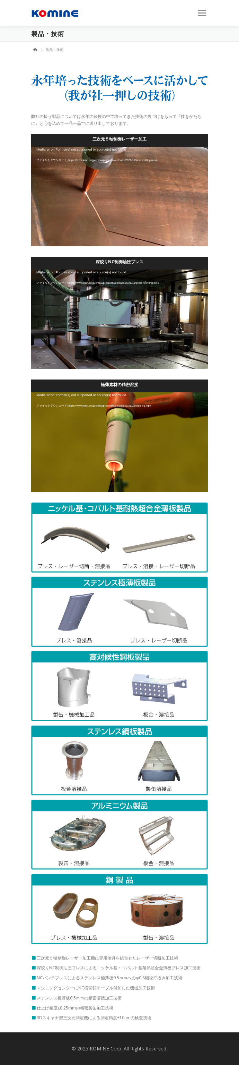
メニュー (202, 13)
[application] (119, 196)
